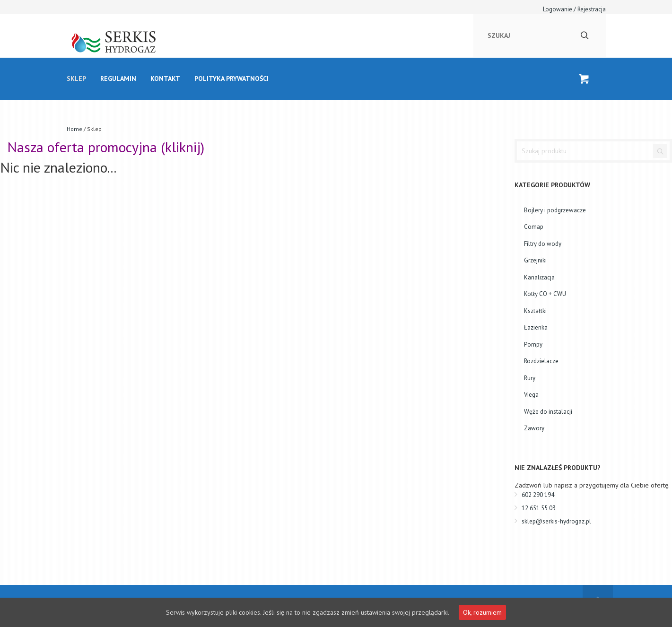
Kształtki (535, 311)
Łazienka (536, 327)
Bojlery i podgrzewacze (555, 210)
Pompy (533, 344)
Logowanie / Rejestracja (574, 9)
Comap (533, 227)
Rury (529, 378)
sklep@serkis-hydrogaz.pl (556, 521)
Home (74, 128)
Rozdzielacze (541, 361)
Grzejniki (535, 260)
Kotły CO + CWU (545, 294)
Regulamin (118, 78)
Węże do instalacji (548, 412)
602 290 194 (538, 495)
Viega (531, 395)
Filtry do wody (542, 244)
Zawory (534, 428)
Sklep (76, 78)
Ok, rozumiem (482, 612)
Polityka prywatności (231, 78)
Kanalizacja (539, 277)
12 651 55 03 (539, 508)
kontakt (165, 78)
